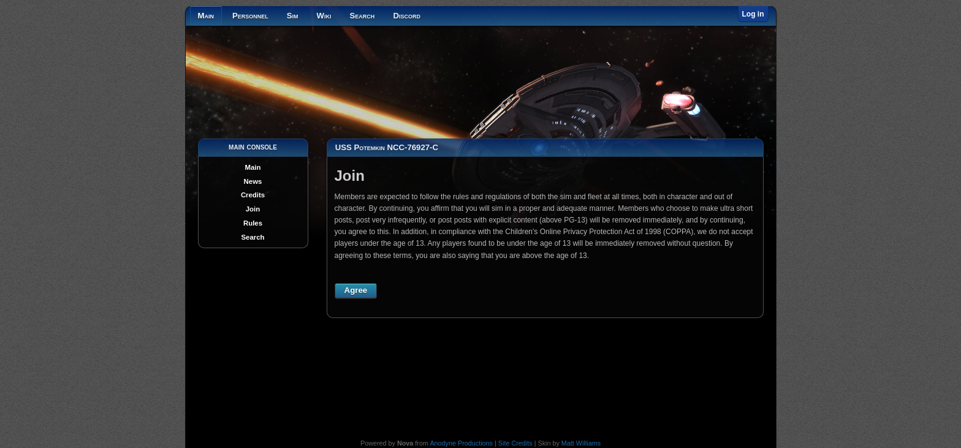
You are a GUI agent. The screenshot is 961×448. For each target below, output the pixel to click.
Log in (753, 14)
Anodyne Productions (461, 443)
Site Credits (515, 443)
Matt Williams (581, 443)
